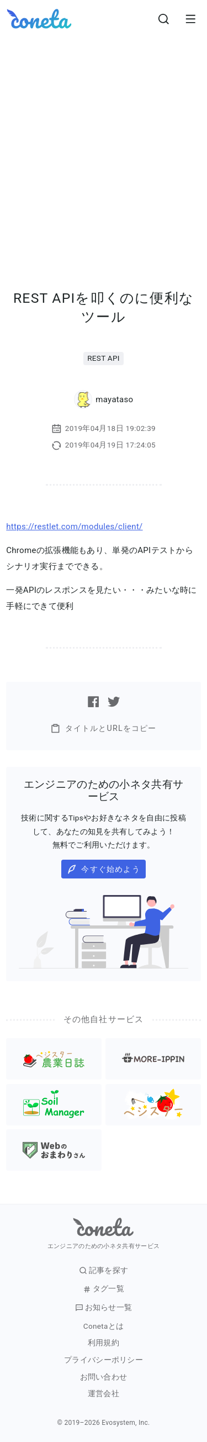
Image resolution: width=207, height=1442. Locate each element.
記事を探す (104, 1270)
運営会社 (103, 1394)
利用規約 (103, 1343)
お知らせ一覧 (103, 1307)
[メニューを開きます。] (190, 18)
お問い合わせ (104, 1377)
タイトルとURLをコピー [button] (103, 728)
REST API (103, 358)
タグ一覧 (103, 1289)
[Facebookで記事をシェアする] (93, 701)
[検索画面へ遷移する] (163, 18)
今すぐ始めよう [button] (103, 869)
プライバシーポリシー (103, 1360)
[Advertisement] (103, 146)
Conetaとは (103, 1326)
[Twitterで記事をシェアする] (114, 701)
